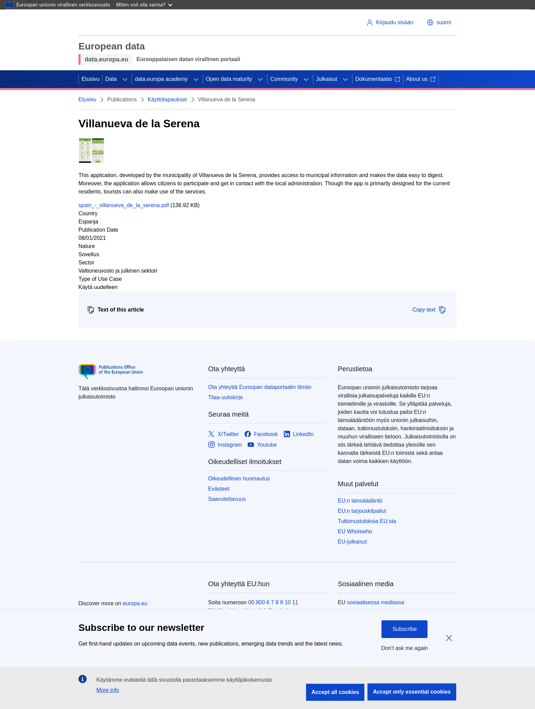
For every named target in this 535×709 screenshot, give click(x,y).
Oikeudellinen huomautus (239, 478)
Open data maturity (229, 79)
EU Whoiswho (355, 531)
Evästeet (218, 489)
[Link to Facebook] (261, 434)
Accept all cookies (335, 692)
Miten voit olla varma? (144, 5)
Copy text (429, 310)
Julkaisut (326, 79)
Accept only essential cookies (412, 692)
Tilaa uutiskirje (225, 397)
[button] (439, 22)
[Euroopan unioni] (105, 22)
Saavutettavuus (227, 499)
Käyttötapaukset (167, 99)
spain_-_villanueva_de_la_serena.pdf (123, 205)
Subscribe (404, 629)
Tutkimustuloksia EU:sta (367, 521)
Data (111, 79)
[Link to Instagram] (225, 445)
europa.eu (135, 603)
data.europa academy (161, 79)
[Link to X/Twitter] (223, 434)
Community (284, 79)
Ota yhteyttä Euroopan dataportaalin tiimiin (259, 387)
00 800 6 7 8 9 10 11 (273, 602)
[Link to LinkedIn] (299, 434)
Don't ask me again (404, 648)
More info (107, 690)
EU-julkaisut (352, 542)
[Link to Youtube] (262, 445)
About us (421, 79)
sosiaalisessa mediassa (375, 602)
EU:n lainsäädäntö (360, 501)
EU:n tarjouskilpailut (362, 511)
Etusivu (90, 79)
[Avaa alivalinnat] (125, 79)
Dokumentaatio (377, 79)
